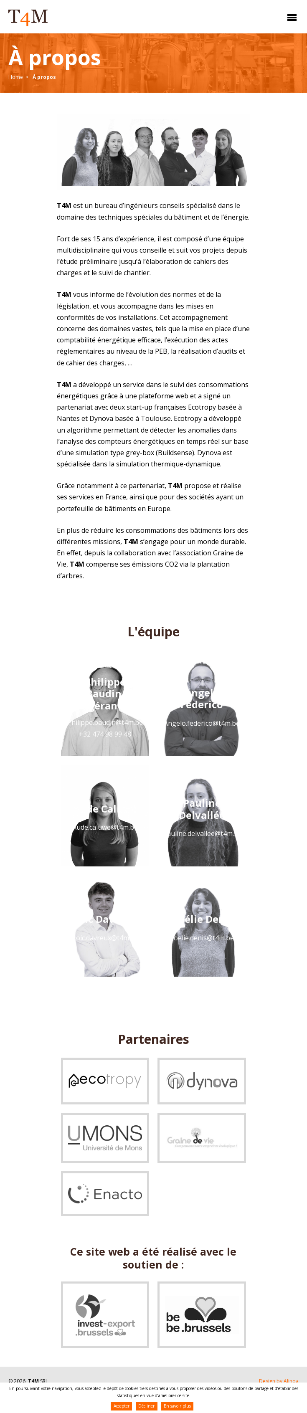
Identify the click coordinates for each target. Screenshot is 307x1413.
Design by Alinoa (279, 1381)
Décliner (146, 1406)
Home (15, 77)
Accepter (121, 1406)
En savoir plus (177, 1406)
